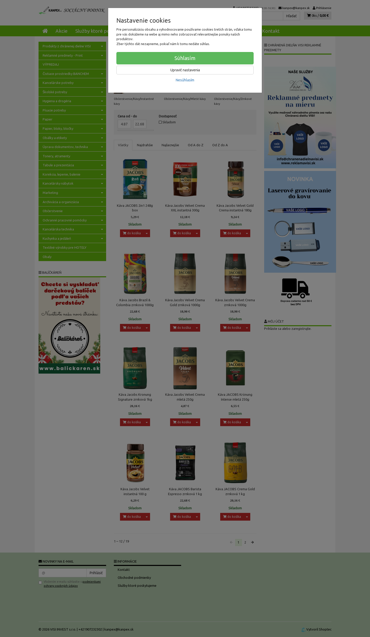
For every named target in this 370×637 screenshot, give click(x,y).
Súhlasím (185, 58)
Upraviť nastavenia (185, 70)
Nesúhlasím (185, 80)
